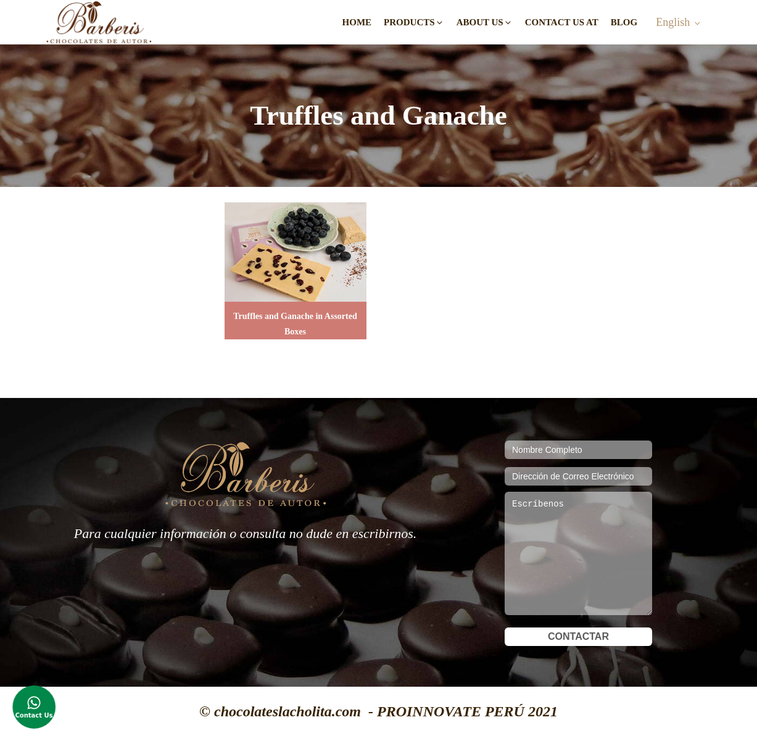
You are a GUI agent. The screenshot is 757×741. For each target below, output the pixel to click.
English (673, 22)
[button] (414, 22)
